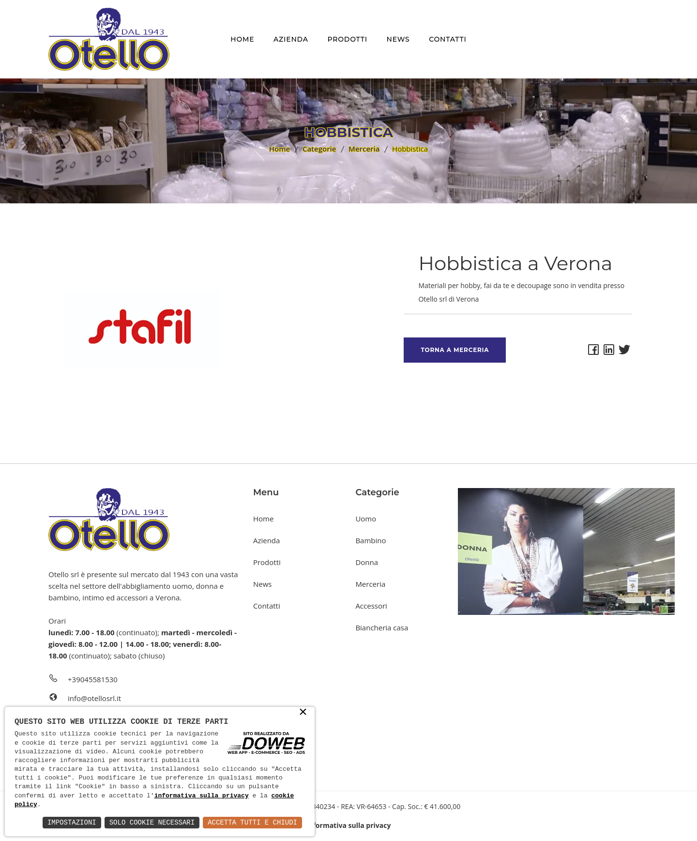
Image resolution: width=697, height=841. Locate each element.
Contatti (447, 39)
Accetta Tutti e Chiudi (252, 822)
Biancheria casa (381, 627)
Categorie (319, 148)
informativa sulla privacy (201, 796)
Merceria (363, 148)
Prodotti (347, 39)
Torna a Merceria (455, 349)
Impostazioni (71, 822)
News (398, 39)
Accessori (371, 606)
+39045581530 (93, 679)
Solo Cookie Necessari (152, 822)
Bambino (370, 540)
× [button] (303, 713)
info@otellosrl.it (94, 698)
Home (242, 39)
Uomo (365, 518)
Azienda (290, 39)
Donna (366, 562)
